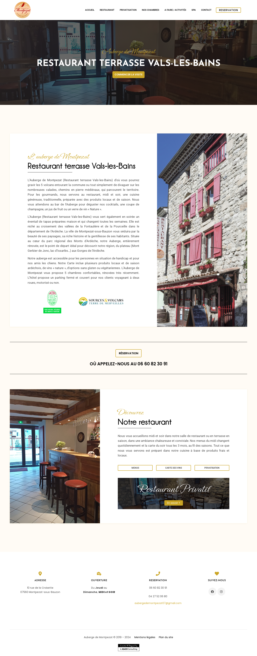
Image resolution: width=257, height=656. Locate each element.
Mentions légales (144, 638)
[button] (14, 457)
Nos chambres (150, 10)
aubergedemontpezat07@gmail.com (158, 604)
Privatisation (128, 10)
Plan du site (166, 638)
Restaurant (107, 10)
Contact (206, 10)
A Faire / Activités (175, 10)
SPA (194, 10)
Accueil (89, 10)
